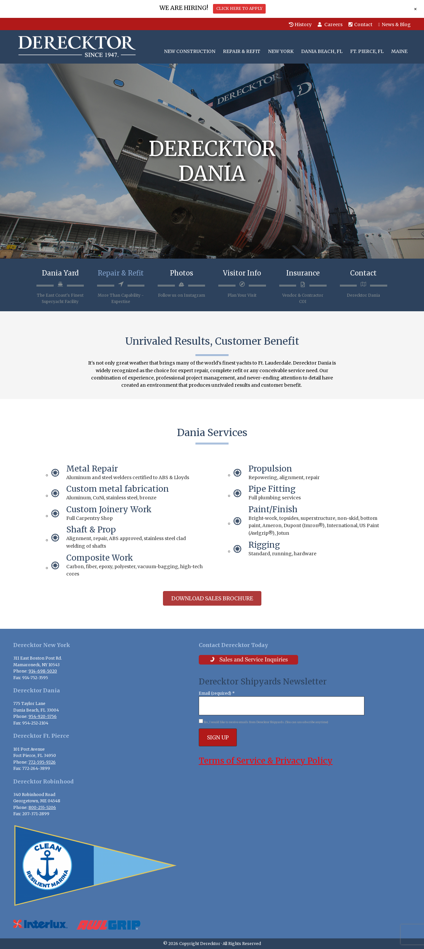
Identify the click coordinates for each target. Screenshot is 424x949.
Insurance (303, 273)
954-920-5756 (42, 716)
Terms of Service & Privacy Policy (266, 761)
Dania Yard (60, 273)
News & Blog (394, 24)
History (300, 24)
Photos (181, 273)
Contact (360, 24)
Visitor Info (242, 273)
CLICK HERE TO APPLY (239, 8)
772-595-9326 (42, 762)
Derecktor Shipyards (75, 46)
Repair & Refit (121, 273)
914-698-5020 (42, 671)
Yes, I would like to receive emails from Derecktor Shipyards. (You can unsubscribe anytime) (265, 722)
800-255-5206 (42, 807)
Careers (330, 24)
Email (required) (217, 693)
